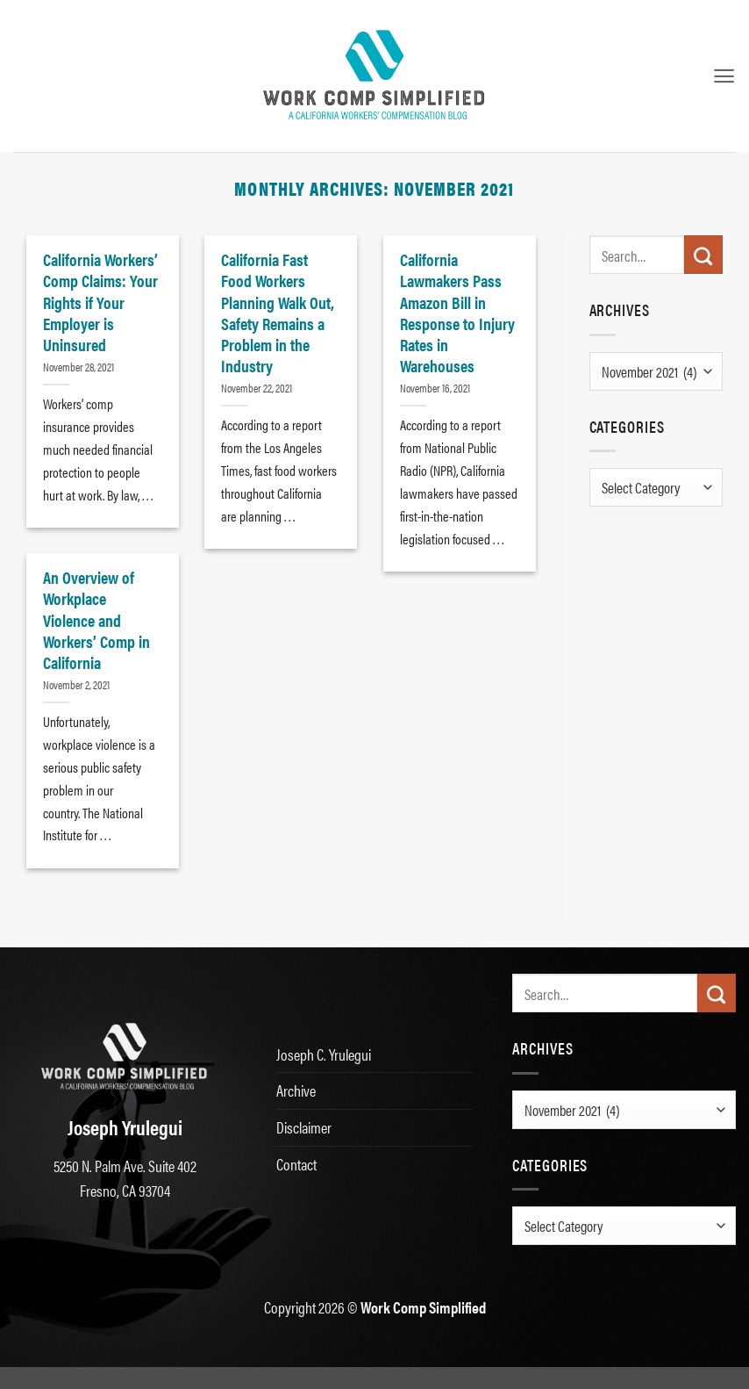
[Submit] (703, 254)
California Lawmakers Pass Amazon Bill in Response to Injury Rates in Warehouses (457, 312)
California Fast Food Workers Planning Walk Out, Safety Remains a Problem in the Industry (277, 312)
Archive (296, 1090)
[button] (724, 76)
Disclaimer (304, 1127)
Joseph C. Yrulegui (323, 1054)
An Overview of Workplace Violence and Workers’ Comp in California (96, 619)
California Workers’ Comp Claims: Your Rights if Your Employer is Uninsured (100, 301)
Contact (296, 1164)
